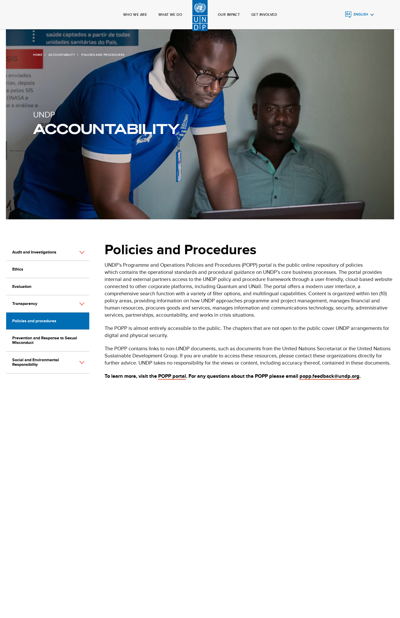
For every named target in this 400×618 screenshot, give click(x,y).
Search (37, 14)
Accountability (61, 55)
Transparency (24, 303)
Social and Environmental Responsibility (35, 362)
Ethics (17, 269)
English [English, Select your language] (361, 14)
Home (37, 55)
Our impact (229, 14)
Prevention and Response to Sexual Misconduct (44, 340)
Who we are (135, 14)
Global (27, 14)
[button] (81, 252)
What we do (170, 14)
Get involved (264, 14)
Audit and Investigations (34, 252)
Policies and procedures (34, 321)
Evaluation (21, 286)
